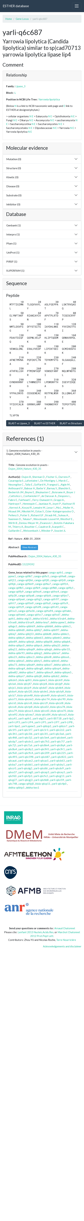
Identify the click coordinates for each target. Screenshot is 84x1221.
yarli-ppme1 (28, 726)
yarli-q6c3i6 (25, 733)
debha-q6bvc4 (62, 664)
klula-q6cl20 (25, 691)
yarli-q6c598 (26, 756)
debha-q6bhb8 (45, 626)
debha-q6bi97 (51, 629)
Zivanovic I (46, 522)
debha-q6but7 (44, 664)
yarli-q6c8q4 (58, 745)
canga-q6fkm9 (25, 583)
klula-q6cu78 (57, 706)
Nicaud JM (14, 511)
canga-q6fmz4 (33, 591)
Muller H (68, 507)
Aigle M (65, 484)
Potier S (24, 515)
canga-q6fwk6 (63, 610)
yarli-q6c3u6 (56, 733)
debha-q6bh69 (27, 626)
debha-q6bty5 (34, 660)
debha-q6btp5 (16, 787)
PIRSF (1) (11, 261)
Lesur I (50, 507)
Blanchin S (64, 488)
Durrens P (64, 476)
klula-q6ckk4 (56, 687)
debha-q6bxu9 (45, 672)
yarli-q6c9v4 (25, 752)
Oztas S (39, 511)
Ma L (59, 507)
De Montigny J (48, 480)
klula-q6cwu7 (26, 714)
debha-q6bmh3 (53, 637)
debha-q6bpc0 (16, 645)
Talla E (28, 484)
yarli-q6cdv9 (56, 768)
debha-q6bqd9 (27, 649)
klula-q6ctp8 (25, 706)
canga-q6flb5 (16, 587)
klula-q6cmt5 (58, 695)
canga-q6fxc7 (35, 614)
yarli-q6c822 (58, 756)
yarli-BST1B (54, 718)
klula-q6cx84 (43, 714)
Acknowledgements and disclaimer (62, 946)
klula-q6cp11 (42, 783)
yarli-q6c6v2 (25, 741)
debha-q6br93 (16, 653)
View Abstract (29, 547)
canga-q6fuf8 (33, 606)
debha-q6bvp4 (52, 668)
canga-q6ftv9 (60, 603)
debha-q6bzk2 (51, 676)
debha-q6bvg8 (34, 668)
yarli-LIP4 (27, 722)
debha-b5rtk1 (40, 618)
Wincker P (47, 530)
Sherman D (38, 476)
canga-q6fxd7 (52, 614)
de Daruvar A (48, 495)
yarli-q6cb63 (57, 760)
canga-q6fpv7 (61, 595)
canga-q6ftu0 (43, 603)
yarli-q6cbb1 (25, 764)
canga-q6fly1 (65, 587)
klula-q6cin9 (56, 680)
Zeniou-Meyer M (28, 522)
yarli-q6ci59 (57, 779)
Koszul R (27, 507)
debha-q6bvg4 (16, 668)
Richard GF (37, 515)
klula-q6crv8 (25, 703)
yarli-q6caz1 (41, 760)
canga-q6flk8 (49, 587)
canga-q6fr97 (51, 599)
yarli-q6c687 (42, 756)
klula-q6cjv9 (24, 687)
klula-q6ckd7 (40, 687)
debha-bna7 (42, 622)
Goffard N (39, 484)
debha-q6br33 (62, 649)
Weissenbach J (31, 530)
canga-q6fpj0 (26, 783)
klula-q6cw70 (58, 710)
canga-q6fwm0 (16, 614)
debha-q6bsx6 (61, 656)
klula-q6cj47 (25, 683)
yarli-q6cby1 (57, 764)
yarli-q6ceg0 (25, 772)
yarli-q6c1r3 (41, 729)
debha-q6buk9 (27, 664)
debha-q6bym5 (63, 672)
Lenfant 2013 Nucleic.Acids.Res (36, 932)
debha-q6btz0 (51, 660)
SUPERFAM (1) (15, 270)
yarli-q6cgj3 (26, 779)
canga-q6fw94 (44, 610)
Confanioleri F (32, 495)
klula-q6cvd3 (42, 710)
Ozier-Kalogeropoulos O (59, 511)
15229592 (28, 564)
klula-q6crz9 (41, 703)
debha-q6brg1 (34, 653)
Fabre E (12, 499)
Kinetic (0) (12, 177)
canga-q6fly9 (16, 591)
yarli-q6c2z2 (57, 729)
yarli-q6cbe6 (41, 764)
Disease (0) (12, 186)
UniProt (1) (12, 252)
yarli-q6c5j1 (25, 737)
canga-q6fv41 (51, 606)
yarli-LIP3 (14, 722)
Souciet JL (60, 530)
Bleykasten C (43, 492)
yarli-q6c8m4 (41, 745)
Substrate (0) (13, 195)
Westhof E (66, 519)
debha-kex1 (32, 787)
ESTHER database (16, 6)
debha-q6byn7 (16, 676)
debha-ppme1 (58, 622)
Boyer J (70, 492)
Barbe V (40, 488)
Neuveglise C (15, 484)
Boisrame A (58, 492)
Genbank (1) (13, 225)
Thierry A (17, 526)
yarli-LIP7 (53, 722)
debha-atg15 (24, 618)
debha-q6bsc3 (26, 656)
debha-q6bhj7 (34, 629)
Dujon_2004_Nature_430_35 (24, 468)
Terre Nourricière (66, 939)
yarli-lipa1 (14, 726)
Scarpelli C (58, 526)
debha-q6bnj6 (26, 641)
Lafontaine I (32, 480)
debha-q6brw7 (52, 653)
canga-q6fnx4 (51, 591)
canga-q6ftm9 (25, 603)
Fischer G (51, 476)
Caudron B (44, 526)
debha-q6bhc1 (63, 626)
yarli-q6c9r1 (57, 749)
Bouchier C (31, 526)
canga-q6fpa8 (26, 595)
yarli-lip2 (68, 718)
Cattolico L (15, 495)
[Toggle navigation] (76, 6)
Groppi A (59, 499)
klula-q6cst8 (56, 703)
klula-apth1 (25, 680)
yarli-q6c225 (58, 752)
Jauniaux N (45, 503)
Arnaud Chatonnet (64, 928)
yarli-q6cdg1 (25, 768)
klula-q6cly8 (57, 691)
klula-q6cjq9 (56, 683)
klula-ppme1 (40, 680)
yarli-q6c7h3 (42, 741)
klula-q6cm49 (42, 695)
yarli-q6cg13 (56, 775)
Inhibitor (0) (13, 204)
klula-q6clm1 (41, 691)
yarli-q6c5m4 (41, 737)
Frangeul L (53, 484)
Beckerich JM (15, 492)
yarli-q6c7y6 (25, 745)
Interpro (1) (13, 234)
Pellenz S (13, 515)
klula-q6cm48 (25, 695)
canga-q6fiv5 (41, 576)
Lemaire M (39, 507)
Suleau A (63, 515)
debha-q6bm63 (34, 637)
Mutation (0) (13, 159)
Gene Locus (22, 18)
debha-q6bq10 (52, 645)
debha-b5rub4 (58, 618)
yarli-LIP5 (40, 722)
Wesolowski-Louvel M (46, 519)
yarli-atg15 (39, 718)
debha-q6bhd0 (16, 629)
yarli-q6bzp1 (44, 726)
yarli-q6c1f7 (25, 729)
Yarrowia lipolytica (49, 99)
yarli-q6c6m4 (58, 737)
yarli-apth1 (24, 718)
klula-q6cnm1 (26, 699)
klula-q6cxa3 (59, 714)
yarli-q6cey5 (58, 772)
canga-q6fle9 (32, 587)
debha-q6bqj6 (44, 649)
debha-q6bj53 (26, 633)
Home (8, 18)
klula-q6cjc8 (40, 683)
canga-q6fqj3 (34, 599)
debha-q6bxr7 (27, 672)
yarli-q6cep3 (42, 772)
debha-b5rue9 (26, 622)
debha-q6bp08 (44, 641)
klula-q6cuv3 (25, 710)
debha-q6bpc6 (34, 645)
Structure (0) (13, 168)
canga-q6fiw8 (58, 576)
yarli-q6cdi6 (41, 768)
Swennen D (14, 519)
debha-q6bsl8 (43, 656)
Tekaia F (27, 519)
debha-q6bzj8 (34, 676)
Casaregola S (15, 480)
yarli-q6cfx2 (41, 775)
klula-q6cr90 (58, 699)
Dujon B (26, 476)
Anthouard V (15, 488)
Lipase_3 (20, 86)
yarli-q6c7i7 (58, 741)
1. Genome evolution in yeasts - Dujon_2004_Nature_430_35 (24, 452)
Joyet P (56, 503)
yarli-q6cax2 (25, 760)
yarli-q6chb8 (41, 779)
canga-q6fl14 (60, 583)
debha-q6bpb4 (62, 641)
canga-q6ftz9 (16, 606)
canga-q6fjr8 (58, 580)
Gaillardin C (15, 530)
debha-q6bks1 (61, 633)
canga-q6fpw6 (16, 599)
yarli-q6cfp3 (25, 775)
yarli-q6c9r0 (42, 749)
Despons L (64, 495)
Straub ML (51, 515)
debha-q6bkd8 (43, 633)
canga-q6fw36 (26, 610)
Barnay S (52, 488)
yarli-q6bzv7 (60, 726)
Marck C (63, 480)
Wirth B (12, 522)
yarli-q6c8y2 (25, 749)
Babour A (29, 488)
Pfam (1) (11, 243)
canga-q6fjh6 (25, 580)
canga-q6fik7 (24, 576)
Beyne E (29, 492)
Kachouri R (68, 503)
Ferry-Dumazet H (42, 499)
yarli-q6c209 (42, 752)
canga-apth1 (56, 572)
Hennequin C (30, 503)
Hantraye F (14, 503)
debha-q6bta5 (16, 660)
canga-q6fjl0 (41, 580)
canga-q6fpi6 (43, 595)
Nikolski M (28, 511)
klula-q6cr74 (42, 699)
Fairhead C (25, 499)
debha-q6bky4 (16, 637)
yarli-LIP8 (66, 722)
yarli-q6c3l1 (41, 733)
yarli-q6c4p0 (59, 783)
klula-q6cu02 (41, 706)
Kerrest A (14, 507)
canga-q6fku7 (43, 583)
